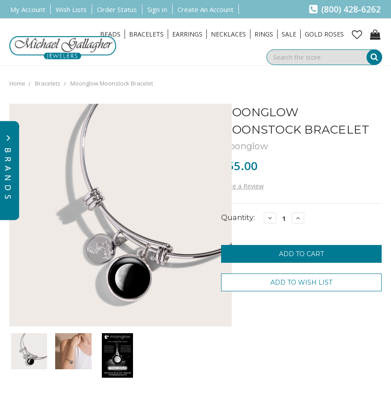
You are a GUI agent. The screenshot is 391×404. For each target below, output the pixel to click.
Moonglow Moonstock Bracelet (111, 83)
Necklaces (228, 34)
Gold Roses (324, 34)
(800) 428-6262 (345, 9)
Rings (263, 34)
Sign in (157, 9)
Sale (289, 34)
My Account (27, 9)
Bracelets (146, 34)
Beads (110, 34)
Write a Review (242, 186)
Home (17, 83)
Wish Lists (71, 9)
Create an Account (205, 9)
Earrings (187, 34)
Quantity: (238, 217)
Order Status (117, 9)
